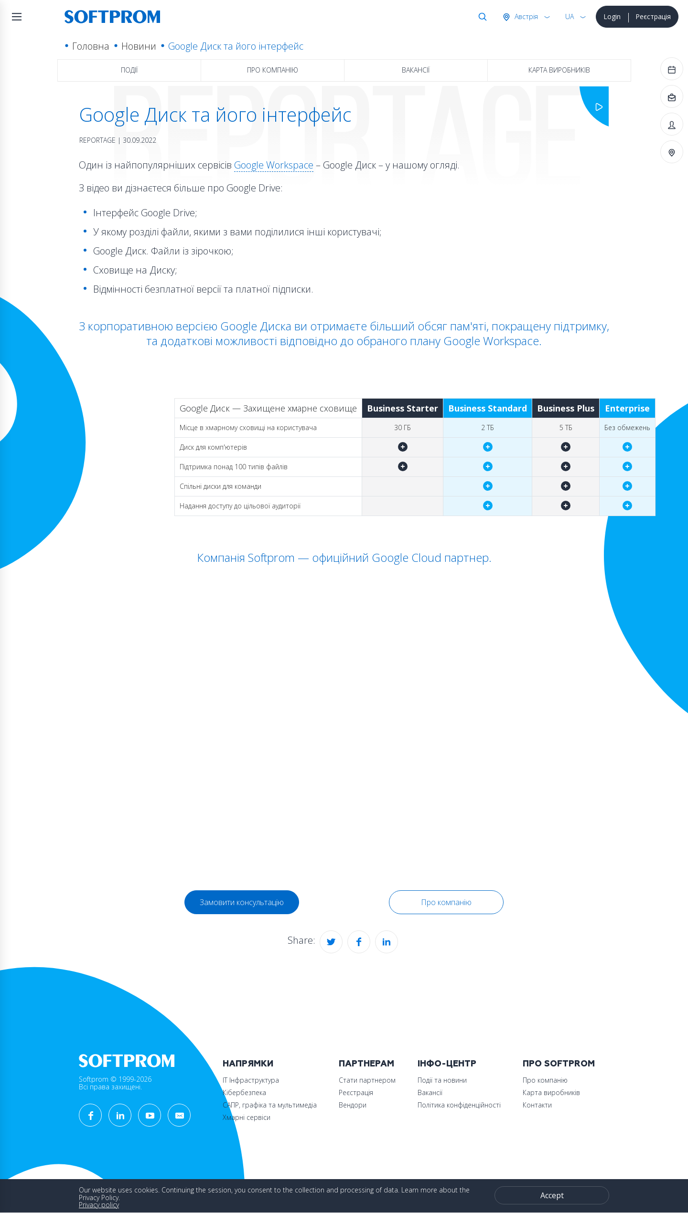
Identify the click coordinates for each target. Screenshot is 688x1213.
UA (569, 16)
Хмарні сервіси (246, 1117)
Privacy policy (99, 1204)
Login (612, 16)
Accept (552, 1195)
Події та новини (442, 1080)
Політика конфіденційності (459, 1104)
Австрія (525, 16)
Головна (90, 46)
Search (481, 17)
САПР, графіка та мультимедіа (270, 1104)
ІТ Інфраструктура (251, 1080)
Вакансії (416, 69)
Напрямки (248, 1063)
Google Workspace (273, 164)
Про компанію (272, 69)
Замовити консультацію (242, 902)
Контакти (537, 1104)
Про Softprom (559, 1063)
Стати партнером (367, 1080)
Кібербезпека (244, 1092)
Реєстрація (653, 16)
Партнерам (366, 1063)
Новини (138, 46)
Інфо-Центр (447, 1063)
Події (129, 69)
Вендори (352, 1104)
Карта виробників (559, 69)
